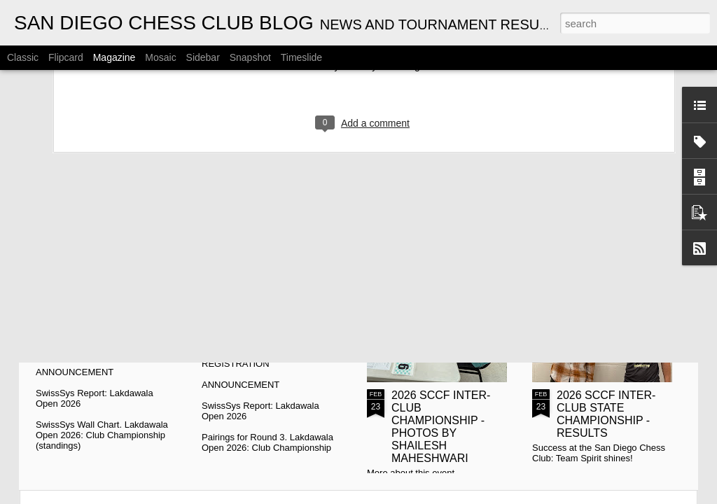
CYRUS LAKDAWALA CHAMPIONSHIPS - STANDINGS (114, 260)
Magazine (114, 57)
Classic (23, 57)
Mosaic (160, 57)
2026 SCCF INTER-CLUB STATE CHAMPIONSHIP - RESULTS (606, 414)
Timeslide (301, 57)
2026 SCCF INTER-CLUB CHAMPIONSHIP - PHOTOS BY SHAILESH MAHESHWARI (440, 426)
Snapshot (250, 57)
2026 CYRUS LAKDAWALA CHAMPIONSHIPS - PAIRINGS (276, 267)
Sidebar (203, 57)
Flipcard (65, 57)
